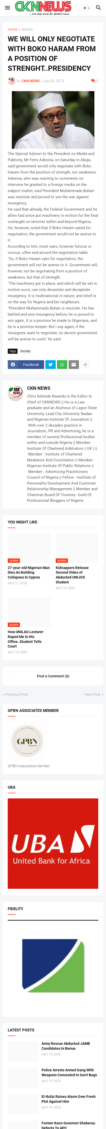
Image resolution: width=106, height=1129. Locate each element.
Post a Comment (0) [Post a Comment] (53, 676)
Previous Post (17, 694)
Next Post (92, 694)
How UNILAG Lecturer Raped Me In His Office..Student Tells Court (25, 639)
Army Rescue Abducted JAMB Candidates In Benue (66, 1045)
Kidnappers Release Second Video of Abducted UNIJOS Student (72, 575)
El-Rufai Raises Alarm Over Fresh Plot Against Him (69, 1099)
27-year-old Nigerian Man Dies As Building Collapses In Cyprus (29, 573)
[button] (7, 8)
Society (27, 29)
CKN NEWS (38, 388)
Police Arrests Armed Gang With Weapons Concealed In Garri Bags (69, 1072)
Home (12, 29)
